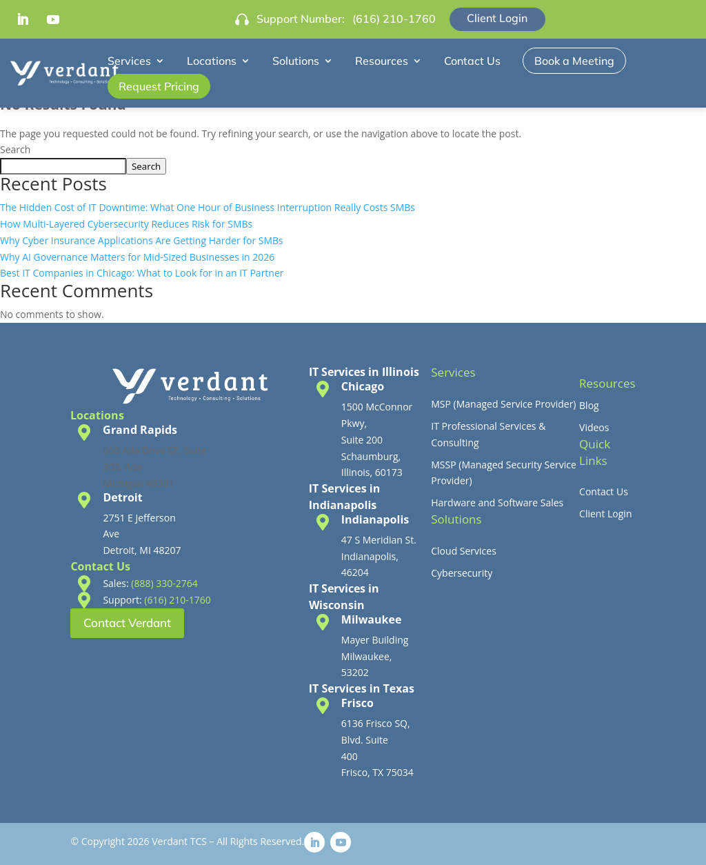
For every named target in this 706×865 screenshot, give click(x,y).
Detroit (122, 497)
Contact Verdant (127, 622)
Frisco (357, 702)
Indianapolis (375, 519)
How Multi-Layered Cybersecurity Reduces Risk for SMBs (126, 223)
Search (15, 149)
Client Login (497, 18)
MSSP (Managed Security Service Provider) (503, 473)
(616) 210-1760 (394, 19)
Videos (594, 427)
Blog (589, 405)
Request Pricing (159, 86)
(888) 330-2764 (164, 583)
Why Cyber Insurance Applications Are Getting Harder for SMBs (141, 240)
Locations (211, 61)
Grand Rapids (140, 429)
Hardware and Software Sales (497, 502)
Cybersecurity (461, 572)
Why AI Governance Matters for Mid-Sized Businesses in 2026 (137, 257)
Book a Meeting (574, 61)
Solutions (295, 61)
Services (129, 61)
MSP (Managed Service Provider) (503, 403)
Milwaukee (371, 619)
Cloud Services (463, 550)
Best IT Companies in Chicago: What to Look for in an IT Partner (142, 272)
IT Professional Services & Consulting (488, 434)
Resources (381, 61)
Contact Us (472, 61)
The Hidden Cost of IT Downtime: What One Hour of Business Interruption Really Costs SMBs (207, 207)
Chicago (362, 386)
